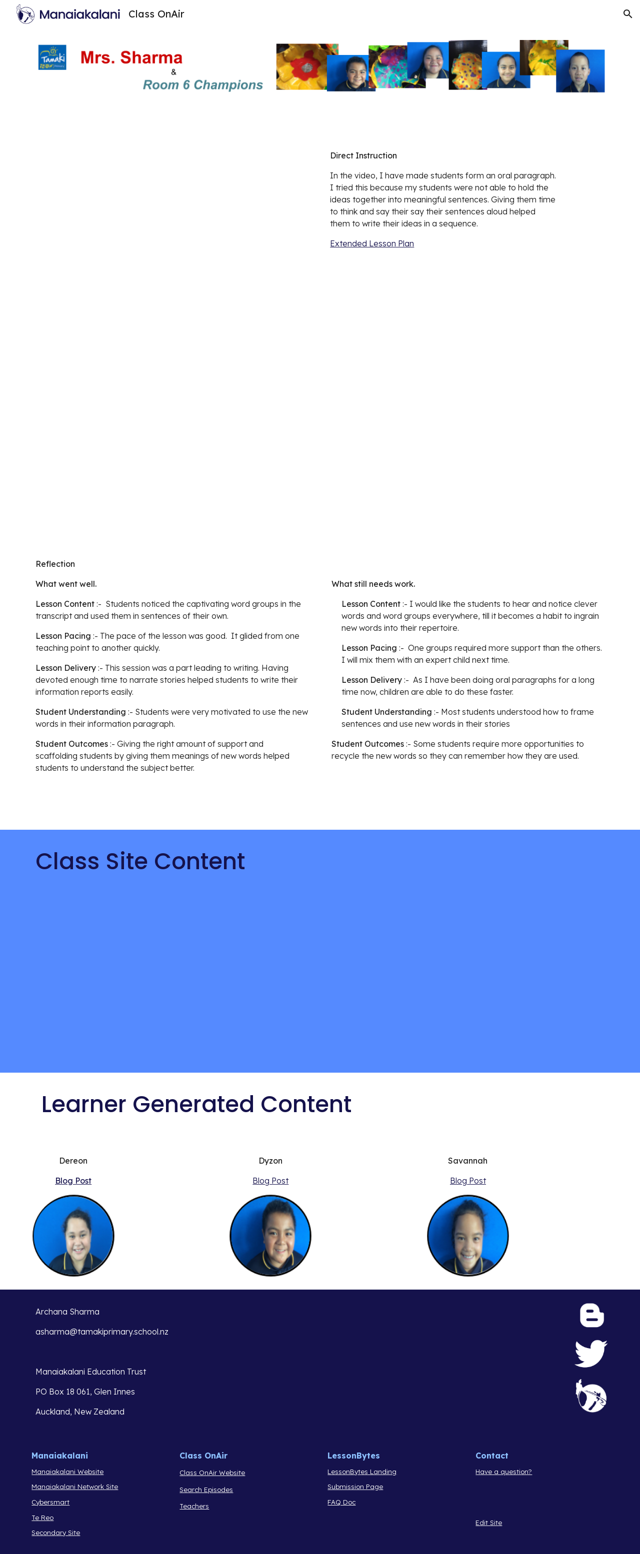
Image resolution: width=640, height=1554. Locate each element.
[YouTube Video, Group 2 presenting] (172, 450)
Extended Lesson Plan (372, 243)
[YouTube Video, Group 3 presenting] (468, 450)
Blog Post (73, 1181)
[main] (443, 199)
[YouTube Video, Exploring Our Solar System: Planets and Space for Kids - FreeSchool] (172, 983)
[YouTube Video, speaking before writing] (172, 224)
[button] (628, 14)
